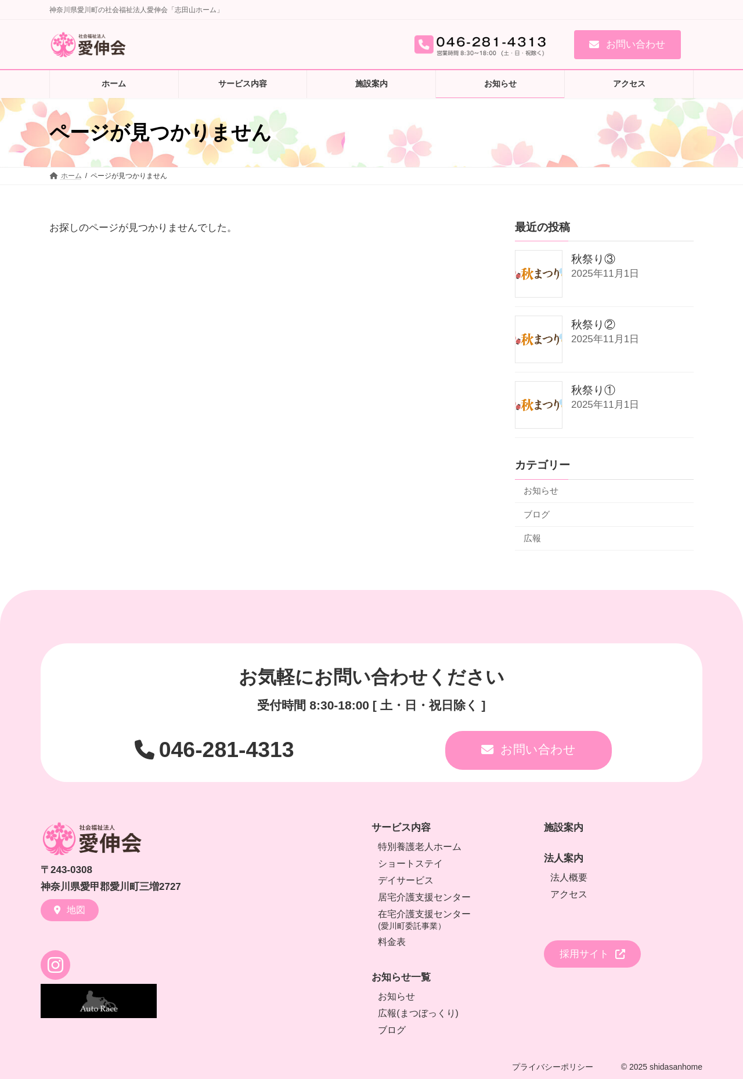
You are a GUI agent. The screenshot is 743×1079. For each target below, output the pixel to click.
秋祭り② (593, 324)
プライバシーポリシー (552, 1066)
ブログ (537, 514)
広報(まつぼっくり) (418, 1013)
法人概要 (568, 877)
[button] (627, 44)
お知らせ (541, 490)
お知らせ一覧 (401, 977)
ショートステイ (410, 863)
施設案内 (563, 827)
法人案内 (563, 858)
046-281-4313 (226, 749)
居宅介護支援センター (424, 897)
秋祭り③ (593, 259)
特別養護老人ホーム (419, 847)
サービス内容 (401, 827)
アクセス (568, 894)
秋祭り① (593, 390)
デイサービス (406, 880)
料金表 (392, 942)
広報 (532, 537)
